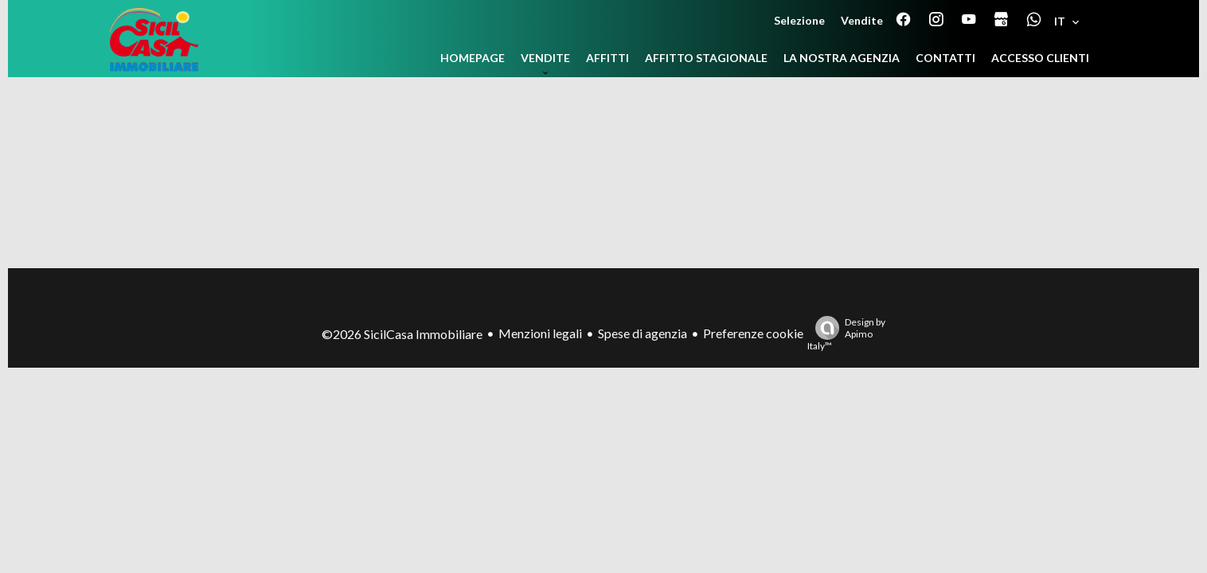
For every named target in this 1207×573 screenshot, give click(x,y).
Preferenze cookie (753, 333)
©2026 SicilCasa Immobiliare (402, 333)
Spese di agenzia (642, 333)
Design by (846, 334)
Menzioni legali (540, 333)
